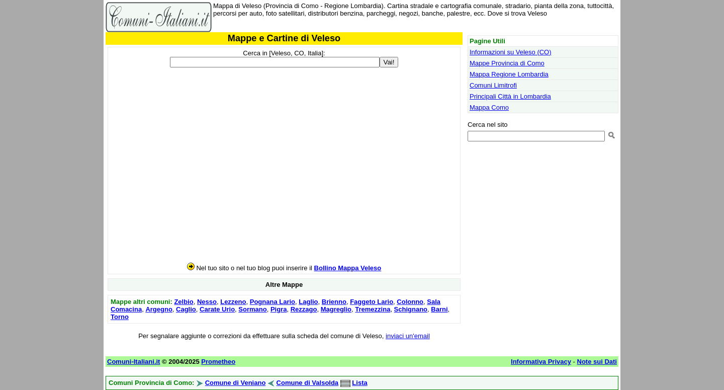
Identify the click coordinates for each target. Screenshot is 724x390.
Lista (359, 382)
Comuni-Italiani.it (133, 361)
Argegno (158, 309)
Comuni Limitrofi (493, 85)
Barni (439, 309)
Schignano (410, 309)
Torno (120, 317)
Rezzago (304, 309)
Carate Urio (217, 309)
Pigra (278, 309)
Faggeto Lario (371, 301)
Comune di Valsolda (308, 382)
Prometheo (218, 361)
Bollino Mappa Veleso (348, 268)
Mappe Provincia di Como (507, 63)
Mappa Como (489, 107)
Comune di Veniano (235, 382)
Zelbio (183, 301)
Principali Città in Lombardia (510, 96)
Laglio (308, 301)
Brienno (334, 301)
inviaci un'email (408, 336)
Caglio (186, 309)
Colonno (410, 301)
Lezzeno (233, 301)
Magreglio (336, 309)
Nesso (207, 301)
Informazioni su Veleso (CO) (511, 52)
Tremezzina (372, 309)
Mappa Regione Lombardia (509, 74)
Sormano (252, 309)
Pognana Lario (272, 301)
